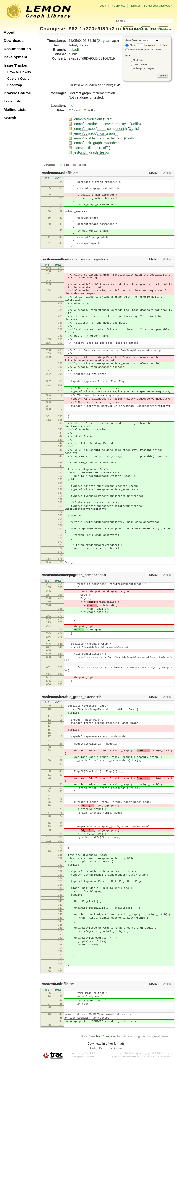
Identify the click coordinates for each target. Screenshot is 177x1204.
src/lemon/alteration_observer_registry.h (75, 275)
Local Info (12, 101)
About (9, 32)
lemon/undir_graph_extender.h (96, 143)
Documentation (17, 49)
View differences (133, 40)
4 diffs (135, 124)
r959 (46, 178)
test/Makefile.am (86, 148)
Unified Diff (96, 1190)
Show (130, 45)
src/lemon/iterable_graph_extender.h (71, 788)
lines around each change (152, 45)
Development (15, 57)
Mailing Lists (15, 109)
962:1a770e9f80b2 (92, 28)
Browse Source (17, 93)
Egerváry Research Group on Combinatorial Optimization (142, 1199)
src (71, 106)
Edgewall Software (84, 1199)
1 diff (107, 119)
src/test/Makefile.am (58, 1120)
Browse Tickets (19, 72)
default (74, 50)
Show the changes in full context (143, 49)
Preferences (118, 5)
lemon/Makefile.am (88, 119)
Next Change (160, 29)
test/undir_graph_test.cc (91, 152)
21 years (104, 41)
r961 (46, 651)
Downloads (14, 40)
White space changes (143, 68)
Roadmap (14, 85)
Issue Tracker (15, 65)
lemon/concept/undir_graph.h (95, 133)
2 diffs (104, 148)
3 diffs (133, 128)
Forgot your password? (158, 5)
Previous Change (137, 29)
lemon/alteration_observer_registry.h (101, 124)
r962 (58, 178)
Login (103, 5)
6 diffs (129, 138)
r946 (46, 280)
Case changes (140, 64)
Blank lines (138, 60)
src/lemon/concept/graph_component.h (74, 646)
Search (10, 118)
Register (135, 5)
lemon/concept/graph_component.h (100, 128)
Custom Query (18, 78)
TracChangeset (106, 1178)
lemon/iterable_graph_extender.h (98, 138)
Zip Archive (116, 1190)
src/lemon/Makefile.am (60, 173)
